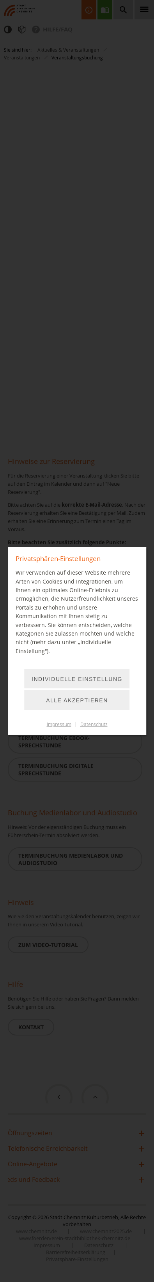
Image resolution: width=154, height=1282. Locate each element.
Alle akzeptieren (77, 700)
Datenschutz (94, 724)
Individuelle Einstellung (77, 679)
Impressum (59, 724)
